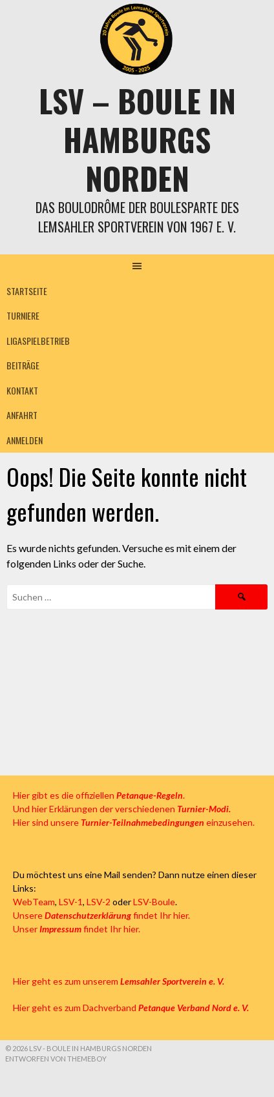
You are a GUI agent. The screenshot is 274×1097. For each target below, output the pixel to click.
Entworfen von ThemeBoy (56, 1058)
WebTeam (34, 901)
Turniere (22, 315)
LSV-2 (99, 901)
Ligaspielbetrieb (38, 340)
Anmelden (24, 440)
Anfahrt (21, 415)
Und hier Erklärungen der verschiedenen (122, 808)
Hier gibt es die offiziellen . (99, 795)
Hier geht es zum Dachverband (131, 1007)
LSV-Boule (154, 901)
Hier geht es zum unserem (118, 981)
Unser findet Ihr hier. (76, 928)
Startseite (26, 291)
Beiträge (22, 365)
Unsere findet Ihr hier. (101, 915)
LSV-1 (71, 901)
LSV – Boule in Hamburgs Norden (137, 139)
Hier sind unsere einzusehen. (134, 822)
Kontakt (22, 390)
